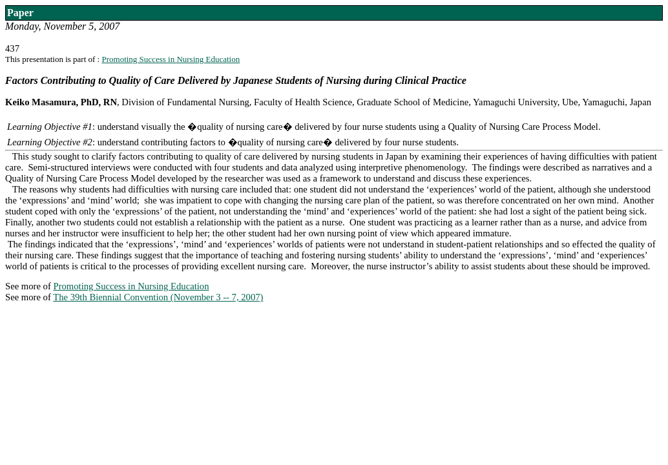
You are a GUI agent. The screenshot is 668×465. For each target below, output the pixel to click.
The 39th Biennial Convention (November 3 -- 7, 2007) (158, 297)
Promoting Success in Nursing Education (170, 59)
